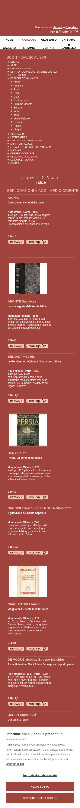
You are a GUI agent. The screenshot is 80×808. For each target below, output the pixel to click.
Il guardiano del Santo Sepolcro (27, 513)
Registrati (71, 27)
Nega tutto (40, 786)
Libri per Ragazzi (21, 143)
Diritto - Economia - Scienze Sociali (33, 71)
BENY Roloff (17, 453)
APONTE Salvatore (22, 301)
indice (41, 182)
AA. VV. (13, 197)
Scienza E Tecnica (22, 160)
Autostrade (14, 212)
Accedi (58, 27)
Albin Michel (15, 371)
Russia (18, 125)
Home (9, 39)
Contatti (49, 47)
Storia (14, 163)
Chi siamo (68, 39)
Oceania (18, 122)
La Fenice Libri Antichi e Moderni (37, 6)
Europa (18, 107)
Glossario (49, 39)
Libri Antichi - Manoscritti (27, 140)
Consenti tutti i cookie (40, 798)
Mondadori (14, 467)
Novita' (14, 62)
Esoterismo (18, 75)
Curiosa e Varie (20, 68)
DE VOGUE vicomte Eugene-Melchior (36, 659)
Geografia (17, 134)
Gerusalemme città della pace (26, 202)
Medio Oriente (22, 118)
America (18, 85)
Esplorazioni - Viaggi (24, 78)
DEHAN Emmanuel (22, 714)
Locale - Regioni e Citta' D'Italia (30, 147)
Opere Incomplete (22, 153)
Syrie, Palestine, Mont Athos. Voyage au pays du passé (41, 664)
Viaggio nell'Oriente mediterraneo (28, 609)
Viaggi (17, 129)
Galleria (9, 47)
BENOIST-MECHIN (21, 356)
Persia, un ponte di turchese (25, 457)
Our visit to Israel (18, 719)
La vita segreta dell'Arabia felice (27, 306)
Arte (13, 65)
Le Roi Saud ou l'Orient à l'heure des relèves (35, 361)
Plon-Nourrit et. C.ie (20, 673)
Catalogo (29, 39)
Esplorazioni (21, 100)
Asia (16, 89)
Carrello (68, 45)
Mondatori (14, 315)
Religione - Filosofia (24, 156)
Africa (17, 82)
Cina (16, 93)
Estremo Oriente (23, 103)
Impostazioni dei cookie (40, 775)
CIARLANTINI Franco (24, 604)
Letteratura (18, 137)
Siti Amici (29, 47)
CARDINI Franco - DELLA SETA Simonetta (39, 508)
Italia (16, 114)
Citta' (16, 96)
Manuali (15, 150)
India (16, 111)
